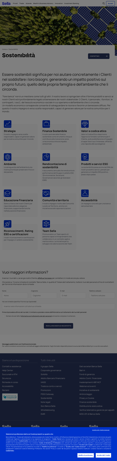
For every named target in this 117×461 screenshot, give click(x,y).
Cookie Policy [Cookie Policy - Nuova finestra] (10, 450)
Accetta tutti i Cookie (103, 455)
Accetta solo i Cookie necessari (100, 430)
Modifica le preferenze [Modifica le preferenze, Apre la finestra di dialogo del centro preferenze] (86, 455)
